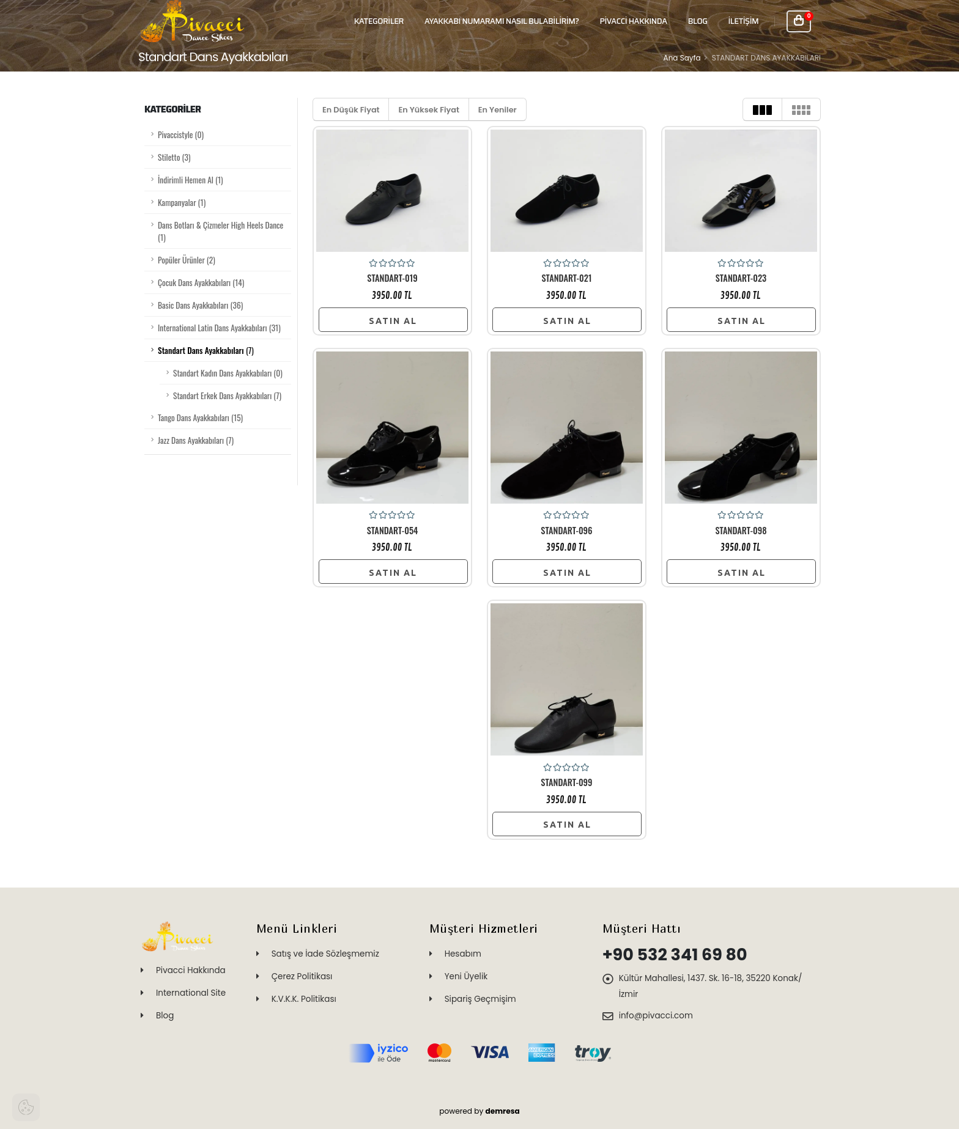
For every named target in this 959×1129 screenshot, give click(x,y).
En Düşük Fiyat (351, 110)
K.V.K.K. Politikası (304, 999)
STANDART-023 (741, 278)
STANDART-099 (566, 782)
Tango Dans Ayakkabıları (200, 417)
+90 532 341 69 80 (674, 954)
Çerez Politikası (302, 976)
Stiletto (174, 157)
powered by (479, 1111)
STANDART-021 (567, 278)
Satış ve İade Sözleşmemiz (325, 954)
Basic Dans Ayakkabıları (200, 305)
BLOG (698, 21)
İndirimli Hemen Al (190, 180)
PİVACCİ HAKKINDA (633, 21)
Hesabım (463, 954)
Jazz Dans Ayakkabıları (196, 440)
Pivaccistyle (181, 134)
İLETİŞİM (743, 21)
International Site (191, 993)
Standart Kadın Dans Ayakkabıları (228, 373)
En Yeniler (497, 110)
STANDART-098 (740, 530)
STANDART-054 (392, 530)
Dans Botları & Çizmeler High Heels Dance (220, 231)
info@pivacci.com (656, 1015)
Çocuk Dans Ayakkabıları (201, 282)
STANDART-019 (392, 278)
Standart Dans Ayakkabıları (206, 350)
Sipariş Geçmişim (480, 999)
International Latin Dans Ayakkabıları (219, 328)
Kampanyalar (182, 202)
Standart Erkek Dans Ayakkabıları (227, 395)
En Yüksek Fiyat (428, 110)
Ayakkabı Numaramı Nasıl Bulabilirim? (501, 21)
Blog (165, 1015)
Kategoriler (379, 21)
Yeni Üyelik (466, 976)
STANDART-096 (566, 530)
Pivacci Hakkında (191, 970)
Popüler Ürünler (186, 260)
